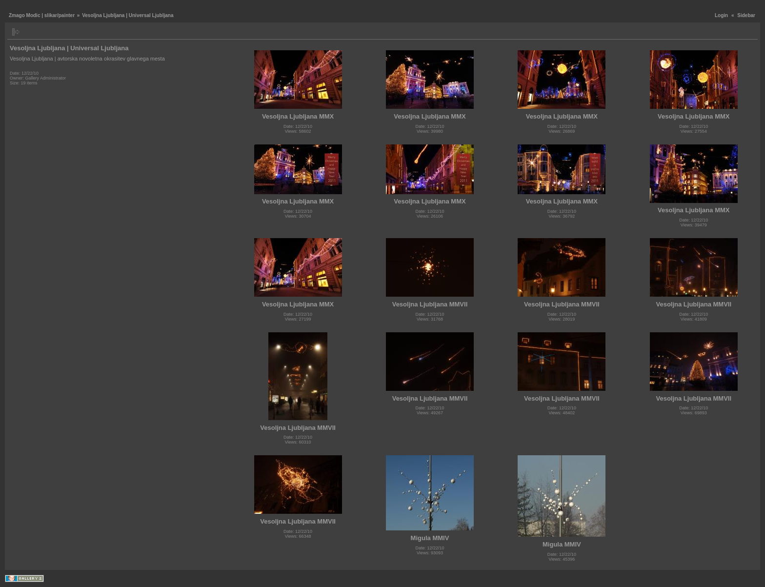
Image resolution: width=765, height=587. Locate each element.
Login (721, 15)
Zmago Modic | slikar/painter (42, 15)
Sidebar (746, 15)
